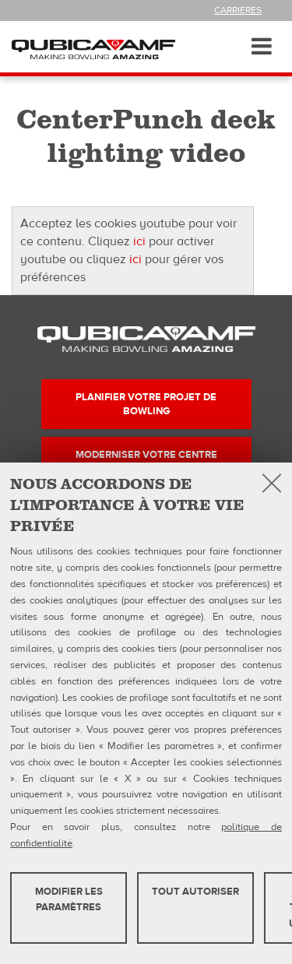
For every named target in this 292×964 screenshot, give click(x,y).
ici (139, 241)
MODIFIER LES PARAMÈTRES (69, 899)
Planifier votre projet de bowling (146, 404)
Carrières (238, 10)
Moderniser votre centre (146, 455)
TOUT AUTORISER (195, 891)
